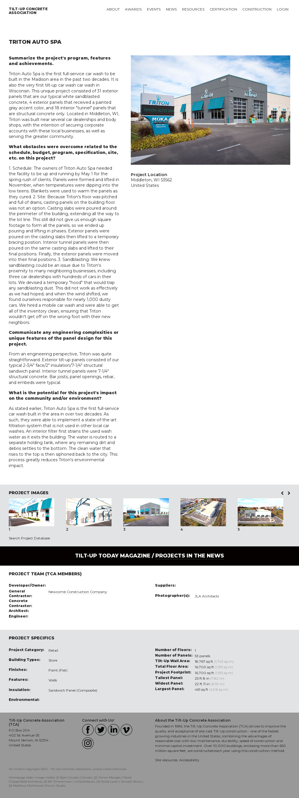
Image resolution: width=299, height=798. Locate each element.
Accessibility (189, 760)
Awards (133, 9)
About (113, 9)
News (171, 9)
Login (282, 9)
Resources (193, 9)
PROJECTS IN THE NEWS (189, 556)
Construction (257, 9)
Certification (223, 9)
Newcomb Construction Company (77, 592)
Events (154, 9)
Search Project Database (29, 538)
